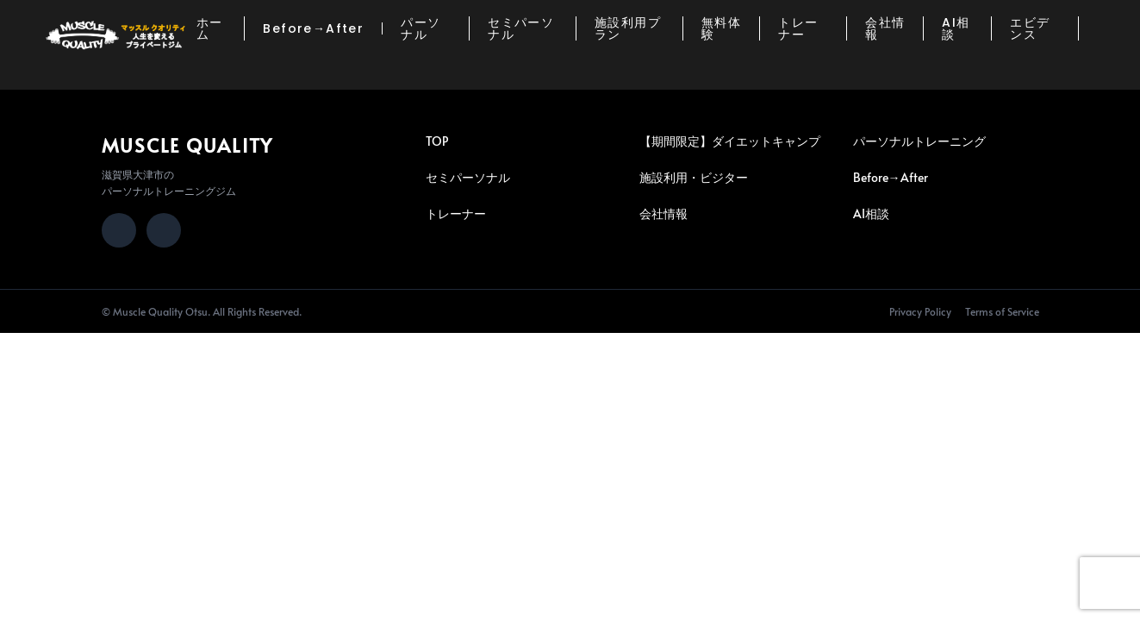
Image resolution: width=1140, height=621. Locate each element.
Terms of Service (1002, 311)
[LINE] (163, 230)
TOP (437, 141)
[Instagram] (119, 230)
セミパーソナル (521, 28)
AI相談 (955, 28)
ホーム (209, 28)
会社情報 (885, 28)
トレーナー (798, 28)
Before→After (313, 28)
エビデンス (1030, 28)
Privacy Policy (920, 311)
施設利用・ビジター (693, 177)
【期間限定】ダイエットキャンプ (729, 141)
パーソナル (420, 28)
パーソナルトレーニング (919, 141)
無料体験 (721, 28)
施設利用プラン (628, 28)
